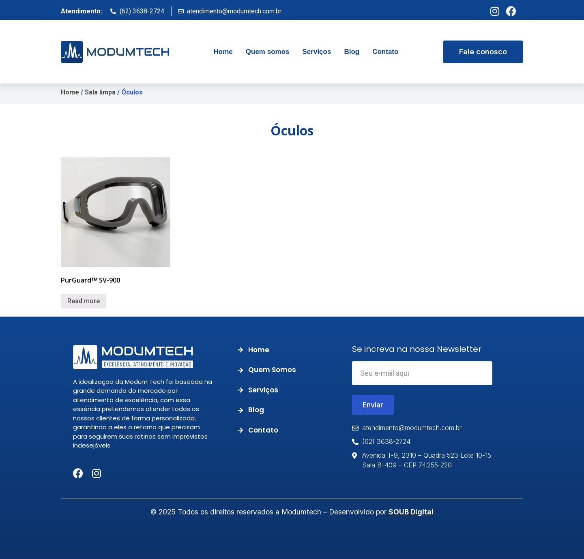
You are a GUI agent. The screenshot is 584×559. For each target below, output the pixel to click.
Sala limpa (100, 92)
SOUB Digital (411, 512)
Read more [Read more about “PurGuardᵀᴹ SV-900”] (83, 301)
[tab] (223, 51)
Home (70, 92)
